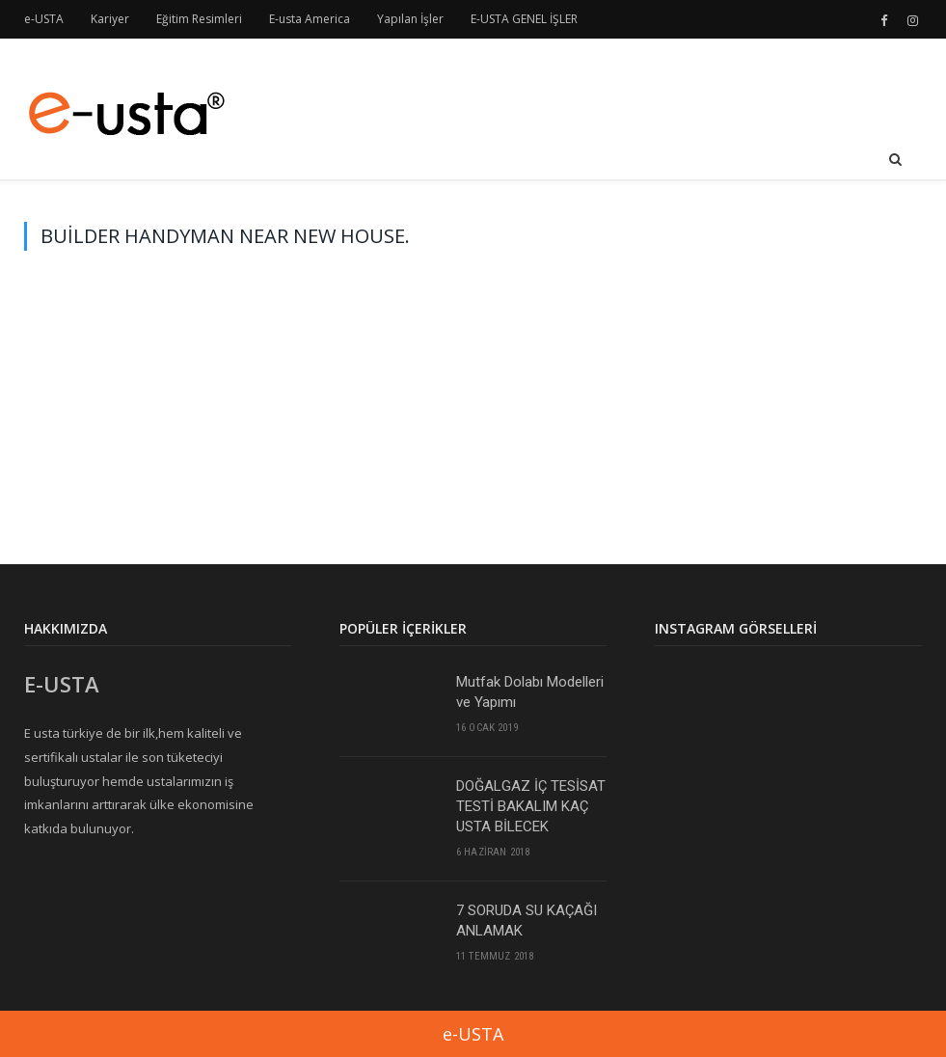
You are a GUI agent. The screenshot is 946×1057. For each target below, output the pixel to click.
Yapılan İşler (410, 19)
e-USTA (44, 19)
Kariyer (110, 19)
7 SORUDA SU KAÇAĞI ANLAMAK (526, 920)
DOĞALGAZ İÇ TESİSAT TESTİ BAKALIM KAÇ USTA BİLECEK (531, 806)
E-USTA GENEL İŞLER (524, 19)
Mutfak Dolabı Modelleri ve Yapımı (530, 692)
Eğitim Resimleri (199, 19)
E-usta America (309, 19)
